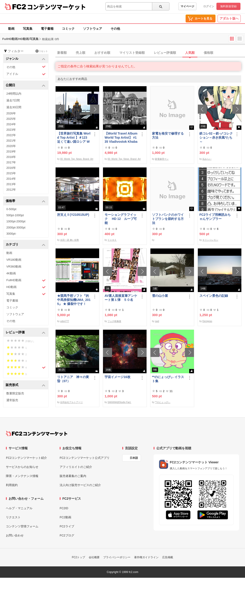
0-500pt (11, 209)
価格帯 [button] (25, 201)
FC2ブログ (67, 535)
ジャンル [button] (25, 59)
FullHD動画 (26, 280)
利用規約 (12, 485)
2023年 (11, 129)
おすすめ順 (102, 52)
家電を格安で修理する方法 (168, 135)
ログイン (208, 6)
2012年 (11, 189)
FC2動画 (65, 517)
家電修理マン (162, 159)
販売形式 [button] (25, 385)
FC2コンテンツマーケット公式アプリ (85, 458)
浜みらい (206, 159)
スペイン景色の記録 (213, 295)
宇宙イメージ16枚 (117, 377)
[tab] (150, 52)
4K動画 (11, 273)
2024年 (11, 124)
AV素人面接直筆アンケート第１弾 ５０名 (121, 298)
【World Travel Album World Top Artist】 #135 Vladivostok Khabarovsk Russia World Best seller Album (121, 138)
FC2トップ (78, 557)
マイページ (187, 6)
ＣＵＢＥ (112, 240)
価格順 (208, 52)
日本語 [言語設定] (134, 458)
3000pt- (11, 233)
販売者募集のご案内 (73, 476)
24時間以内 (13, 93)
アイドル (26, 74)
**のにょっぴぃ (162, 402)
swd (157, 321)
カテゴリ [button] (25, 245)
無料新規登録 (228, 6)
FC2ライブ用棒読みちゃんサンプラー (215, 217)
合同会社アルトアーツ (71, 402)
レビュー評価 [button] (25, 332)
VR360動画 (13, 266)
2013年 (11, 184)
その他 (115, 28)
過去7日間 (13, 100)
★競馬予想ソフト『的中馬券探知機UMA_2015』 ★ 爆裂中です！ (74, 300)
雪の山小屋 (160, 295)
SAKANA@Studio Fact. (119, 402)
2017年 (11, 162)
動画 (11, 28)
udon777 (64, 321)
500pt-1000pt (15, 215)
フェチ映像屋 (114, 321)
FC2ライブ (67, 526)
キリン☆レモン (210, 240)
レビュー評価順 (165, 52)
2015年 (11, 173)
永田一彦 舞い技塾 (69, 240)
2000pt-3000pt (15, 227)
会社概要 (94, 557)
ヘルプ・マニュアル (19, 508)
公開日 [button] (25, 85)
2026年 (11, 113)
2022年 (11, 135)
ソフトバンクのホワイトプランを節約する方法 (168, 219)
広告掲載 (167, 557)
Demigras (207, 321)
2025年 (11, 118)
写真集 (27, 28)
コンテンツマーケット (56, 6)
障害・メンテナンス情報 (22, 476)
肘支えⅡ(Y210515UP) (73, 214)
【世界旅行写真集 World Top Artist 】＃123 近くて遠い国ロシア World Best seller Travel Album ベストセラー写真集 (74, 138)
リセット (41, 51)
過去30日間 (13, 107)
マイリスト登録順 (132, 52)
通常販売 (12, 400)
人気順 (190, 52)
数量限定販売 (15, 393)
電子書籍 (47, 28)
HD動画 (26, 287)
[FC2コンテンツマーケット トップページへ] (36, 433)
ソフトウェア (92, 28)
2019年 (11, 151)
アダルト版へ (229, 18)
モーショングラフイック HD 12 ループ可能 (121, 219)
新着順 (62, 52)
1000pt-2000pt (15, 221)
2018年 (11, 157)
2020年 (11, 146)
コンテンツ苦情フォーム (22, 526)
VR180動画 (13, 259)
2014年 (11, 178)
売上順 (80, 52)
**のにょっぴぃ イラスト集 (168, 379)
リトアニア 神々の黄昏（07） (73, 379)
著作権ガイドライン (146, 557)
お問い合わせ (15, 535)
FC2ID (64, 508)
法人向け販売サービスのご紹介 (80, 485)
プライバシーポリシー (116, 557)
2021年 (11, 140)
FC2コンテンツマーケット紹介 (26, 458)
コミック (68, 28)
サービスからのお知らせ (22, 467)
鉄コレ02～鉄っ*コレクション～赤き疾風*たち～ (216, 137)
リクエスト (13, 517)
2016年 (11, 168)
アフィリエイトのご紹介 (76, 467)
